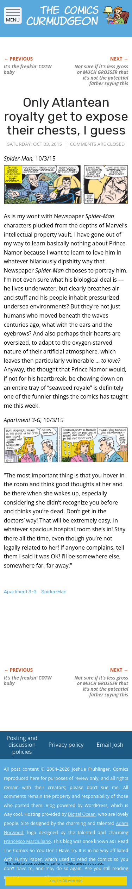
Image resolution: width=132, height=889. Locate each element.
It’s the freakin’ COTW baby (27, 69)
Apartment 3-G (20, 591)
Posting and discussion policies (22, 744)
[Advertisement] (60, 638)
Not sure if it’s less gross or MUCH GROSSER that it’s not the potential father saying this (101, 75)
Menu (13, 17)
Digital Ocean (81, 814)
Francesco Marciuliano (27, 841)
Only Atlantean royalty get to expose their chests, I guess (66, 116)
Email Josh (109, 745)
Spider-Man (54, 591)
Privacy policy (65, 745)
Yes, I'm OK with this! (66, 880)
